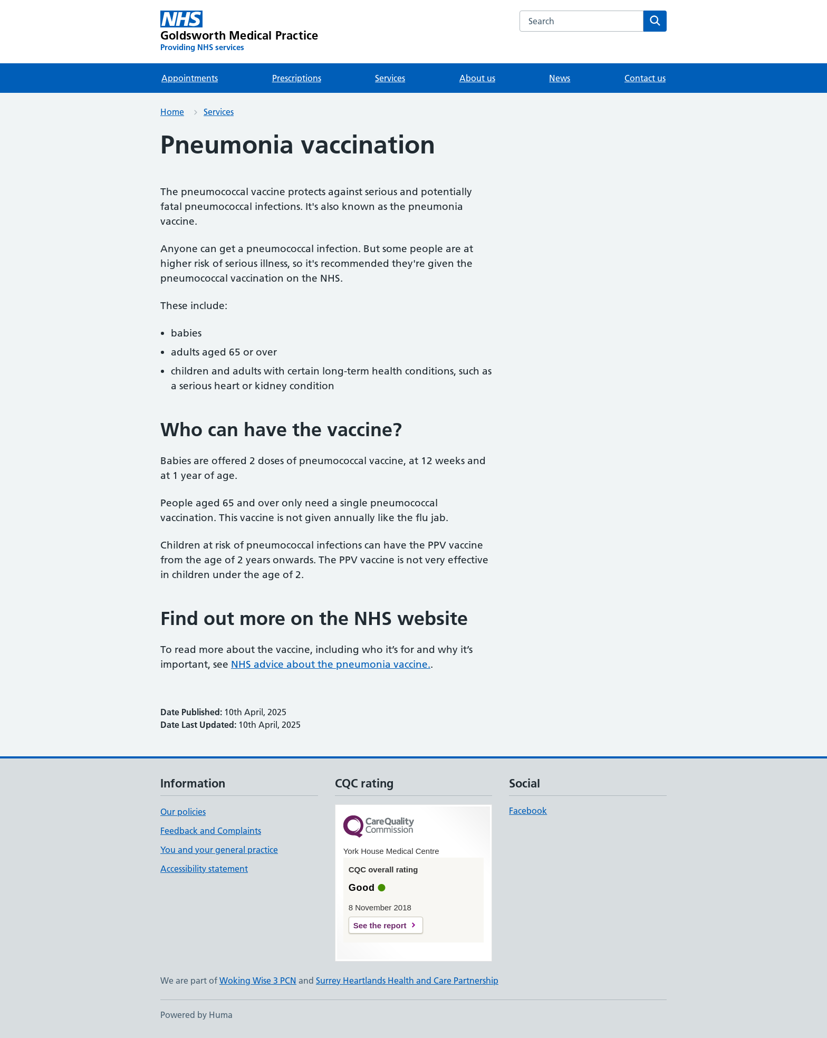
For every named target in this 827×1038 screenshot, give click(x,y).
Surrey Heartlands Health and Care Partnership (407, 980)
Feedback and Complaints (210, 830)
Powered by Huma (196, 1015)
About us (477, 78)
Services (390, 78)
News (559, 78)
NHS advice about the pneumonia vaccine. (330, 664)
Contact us (645, 78)
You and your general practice (219, 849)
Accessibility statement (204, 868)
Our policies (183, 811)
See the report (380, 925)
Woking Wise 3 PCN (257, 980)
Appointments (189, 78)
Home (172, 112)
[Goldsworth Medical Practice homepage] (239, 32)
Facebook (528, 810)
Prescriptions (296, 78)
